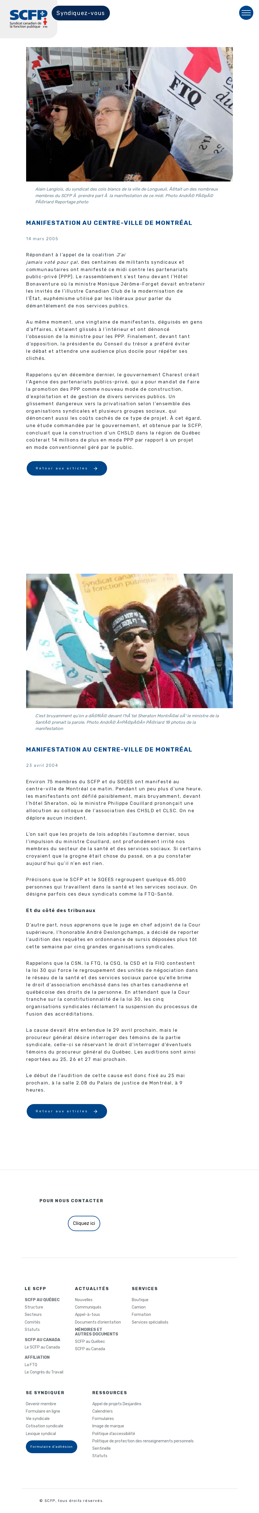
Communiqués (88, 1307)
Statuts (32, 1330)
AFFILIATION (37, 1357)
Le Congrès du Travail (44, 1372)
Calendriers (102, 1411)
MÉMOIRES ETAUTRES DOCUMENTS (96, 1332)
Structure (34, 1307)
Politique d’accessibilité (113, 1434)
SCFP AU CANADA (42, 1340)
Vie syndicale (38, 1419)
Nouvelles (84, 1300)
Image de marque (108, 1426)
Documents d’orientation (98, 1322)
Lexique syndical (41, 1434)
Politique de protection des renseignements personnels (143, 1441)
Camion (139, 1307)
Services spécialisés (150, 1322)
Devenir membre (41, 1404)
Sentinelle (101, 1448)
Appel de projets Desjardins (116, 1404)
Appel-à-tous (87, 1314)
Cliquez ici (84, 1223)
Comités (32, 1322)
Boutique (140, 1300)
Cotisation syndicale (44, 1426)
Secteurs (33, 1314)
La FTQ (31, 1365)
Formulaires (103, 1419)
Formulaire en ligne (43, 1411)
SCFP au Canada (90, 1349)
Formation (141, 1314)
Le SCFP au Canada (42, 1347)
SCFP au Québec (90, 1341)
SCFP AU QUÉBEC (42, 1300)
